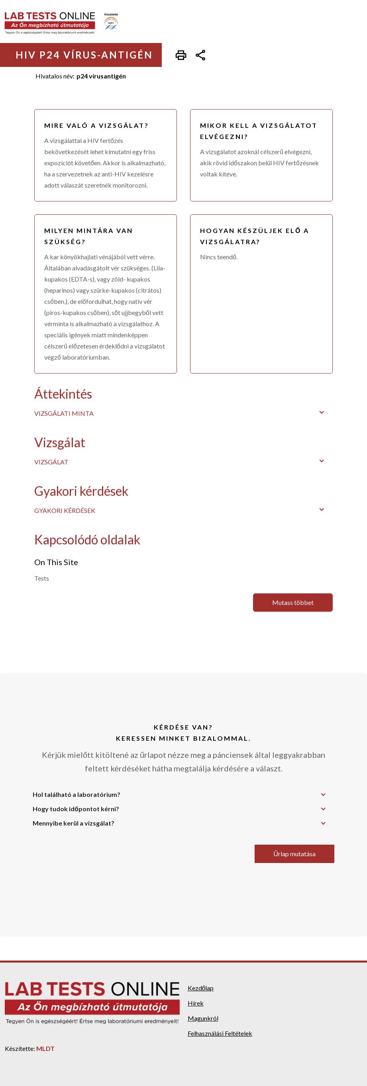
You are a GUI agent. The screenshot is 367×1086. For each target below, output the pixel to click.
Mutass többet (293, 602)
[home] (67, 23)
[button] (183, 412)
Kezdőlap (201, 988)
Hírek (196, 1003)
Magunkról (203, 1018)
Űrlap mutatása (294, 853)
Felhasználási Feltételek (220, 1033)
